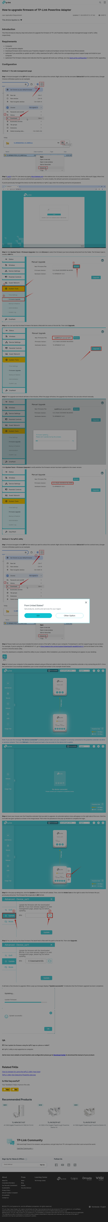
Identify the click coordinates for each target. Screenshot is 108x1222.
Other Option (69, 615)
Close (86, 602)
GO (38, 615)
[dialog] (54, 611)
